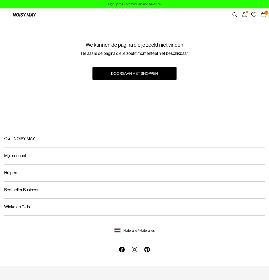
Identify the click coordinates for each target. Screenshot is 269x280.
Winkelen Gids (17, 206)
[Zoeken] (235, 14)
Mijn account (15, 155)
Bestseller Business (21, 189)
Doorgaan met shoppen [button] (134, 73)
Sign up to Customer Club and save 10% (134, 4)
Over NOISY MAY (19, 138)
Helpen (10, 172)
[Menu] (6, 14)
